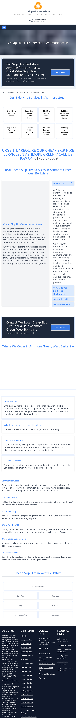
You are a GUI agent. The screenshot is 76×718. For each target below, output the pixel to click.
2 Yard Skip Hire (26, 675)
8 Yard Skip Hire (26, 687)
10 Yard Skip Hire (27, 691)
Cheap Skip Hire (26, 640)
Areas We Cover (44, 654)
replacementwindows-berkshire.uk (65, 669)
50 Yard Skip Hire (27, 707)
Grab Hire (24, 659)
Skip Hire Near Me (27, 655)
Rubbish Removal (27, 663)
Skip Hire (24, 636)
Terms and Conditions (47, 674)
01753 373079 (46, 158)
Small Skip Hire (26, 652)
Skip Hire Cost (26, 667)
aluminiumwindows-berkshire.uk (64, 650)
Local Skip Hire (26, 644)
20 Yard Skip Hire (27, 703)
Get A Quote (60, 72)
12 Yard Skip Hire (27, 695)
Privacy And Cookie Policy (46, 669)
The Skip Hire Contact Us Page (29, 711)
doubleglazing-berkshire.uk (62, 656)
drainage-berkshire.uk (65, 645)
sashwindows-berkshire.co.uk (62, 640)
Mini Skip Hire (26, 648)
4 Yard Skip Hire (26, 679)
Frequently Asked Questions (45, 658)
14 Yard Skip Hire (27, 699)
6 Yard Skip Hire (26, 683)
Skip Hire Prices (26, 671)
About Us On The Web (47, 664)
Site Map (42, 678)
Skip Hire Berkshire (39, 11)
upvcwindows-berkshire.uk (62, 663)
